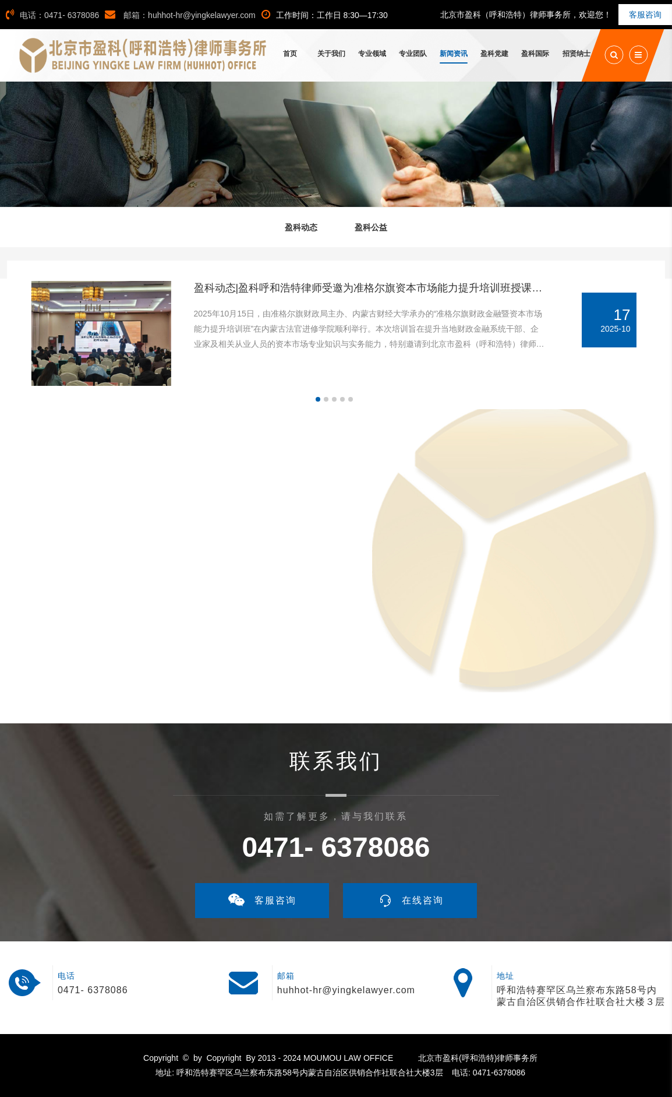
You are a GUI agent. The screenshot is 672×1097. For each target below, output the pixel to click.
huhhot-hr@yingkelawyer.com (346, 990)
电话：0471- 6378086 (52, 15)
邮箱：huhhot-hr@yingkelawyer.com (180, 15)
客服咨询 (645, 14)
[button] (318, 399)
